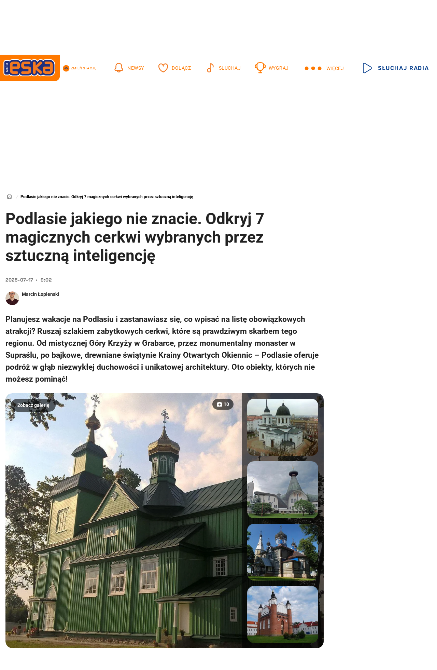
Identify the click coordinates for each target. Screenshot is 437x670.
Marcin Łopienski (40, 294)
